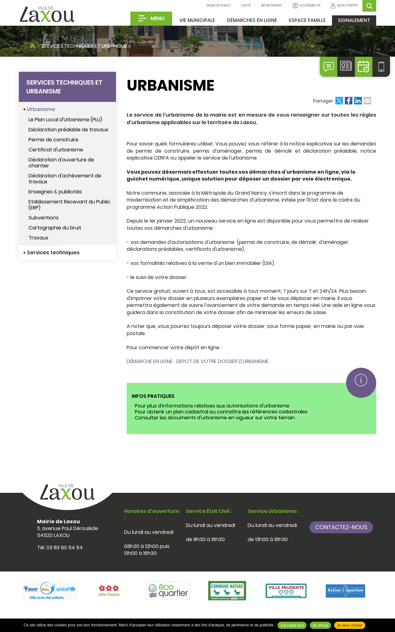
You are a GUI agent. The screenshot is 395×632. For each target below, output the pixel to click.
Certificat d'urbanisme (56, 149)
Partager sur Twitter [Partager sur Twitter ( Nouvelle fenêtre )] (339, 100)
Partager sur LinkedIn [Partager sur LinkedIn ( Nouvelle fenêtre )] (358, 100)
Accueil (32, 45)
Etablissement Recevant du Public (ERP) (69, 204)
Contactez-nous (341, 527)
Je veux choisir (349, 625)
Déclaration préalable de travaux (68, 129)
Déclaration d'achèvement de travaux (65, 178)
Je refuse (320, 625)
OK (369, 6)
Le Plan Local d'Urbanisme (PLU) (65, 119)
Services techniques (53, 252)
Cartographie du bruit (55, 227)
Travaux (38, 237)
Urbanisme (41, 109)
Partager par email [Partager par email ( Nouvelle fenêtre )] (367, 100)
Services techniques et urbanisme (84, 46)
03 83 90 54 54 (64, 547)
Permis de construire (53, 139)
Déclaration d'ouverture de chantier (61, 162)
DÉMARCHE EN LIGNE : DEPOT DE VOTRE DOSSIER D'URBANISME (198, 361)
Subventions (44, 217)
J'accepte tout (292, 625)
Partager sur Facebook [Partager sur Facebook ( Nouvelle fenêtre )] (348, 100)
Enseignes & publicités (55, 191)
